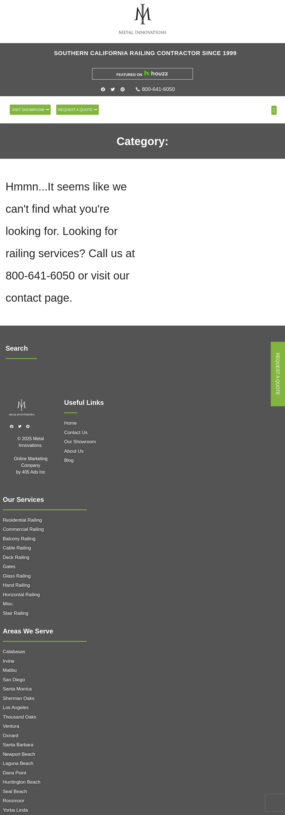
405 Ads (30, 472)
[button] (274, 110)
